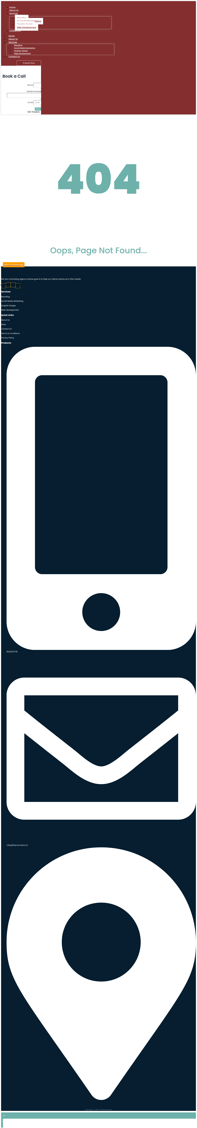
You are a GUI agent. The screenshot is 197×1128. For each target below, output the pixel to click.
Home (11, 36)
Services (13, 13)
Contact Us (15, 31)
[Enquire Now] (29, 63)
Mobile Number (34, 91)
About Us (13, 39)
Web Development (26, 27)
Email (31, 102)
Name (30, 85)
